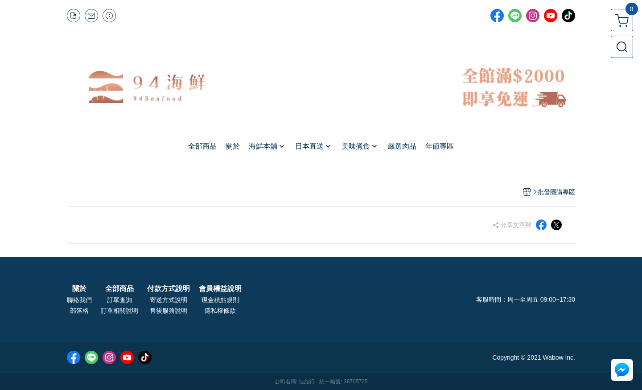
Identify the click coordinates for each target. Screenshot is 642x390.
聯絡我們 (79, 300)
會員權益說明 (220, 288)
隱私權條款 (220, 310)
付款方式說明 (168, 288)
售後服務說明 (168, 310)
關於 (79, 288)
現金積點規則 (220, 300)
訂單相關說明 (119, 310)
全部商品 (119, 288)
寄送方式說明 (168, 300)
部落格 (79, 310)
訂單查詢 (119, 300)
